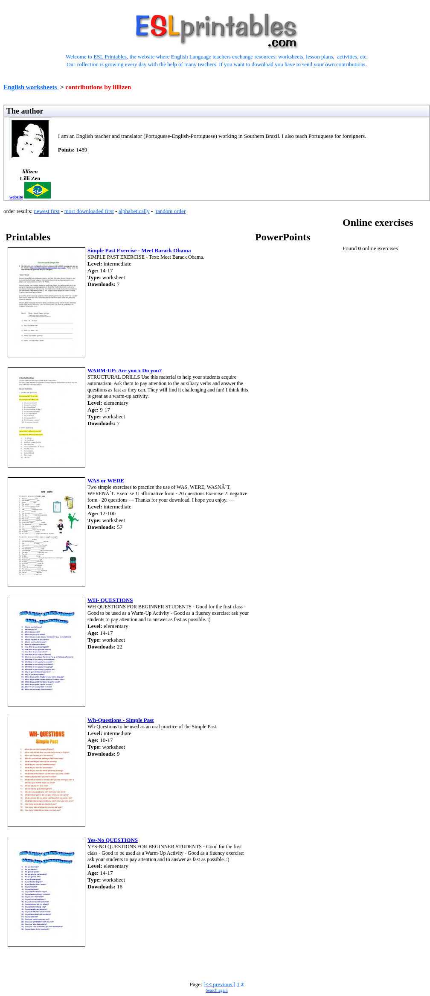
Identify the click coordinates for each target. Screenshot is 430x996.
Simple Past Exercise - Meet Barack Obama (139, 250)
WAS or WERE (105, 480)
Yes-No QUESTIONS (112, 840)
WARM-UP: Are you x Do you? (124, 370)
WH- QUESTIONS (110, 600)
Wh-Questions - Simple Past (120, 720)
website (16, 197)
